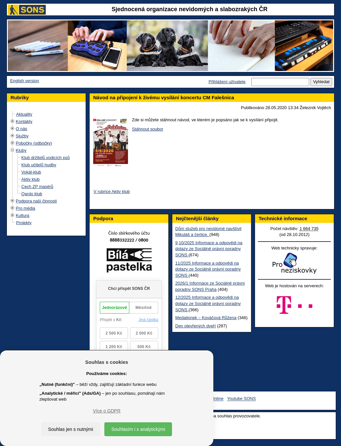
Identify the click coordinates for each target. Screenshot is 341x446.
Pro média (25, 208)
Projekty (24, 222)
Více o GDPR (106, 410)
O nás (21, 128)
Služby (22, 135)
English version (24, 80)
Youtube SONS (241, 398)
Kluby (21, 150)
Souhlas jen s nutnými (70, 429)
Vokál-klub (31, 172)
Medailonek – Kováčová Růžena (205, 317)
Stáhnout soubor (147, 129)
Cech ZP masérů (37, 186)
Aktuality (24, 114)
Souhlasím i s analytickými (138, 429)
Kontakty (24, 121)
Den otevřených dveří (195, 325)
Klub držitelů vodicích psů (45, 157)
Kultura (22, 215)
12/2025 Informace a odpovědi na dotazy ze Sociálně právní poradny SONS (208, 303)
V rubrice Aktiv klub (112, 191)
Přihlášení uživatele (226, 81)
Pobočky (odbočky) (34, 143)
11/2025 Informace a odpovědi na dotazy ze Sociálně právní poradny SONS (208, 269)
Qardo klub (31, 193)
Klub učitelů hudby (38, 164)
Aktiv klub (30, 179)
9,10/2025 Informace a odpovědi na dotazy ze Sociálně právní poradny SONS (209, 248)
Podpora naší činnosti (36, 201)
